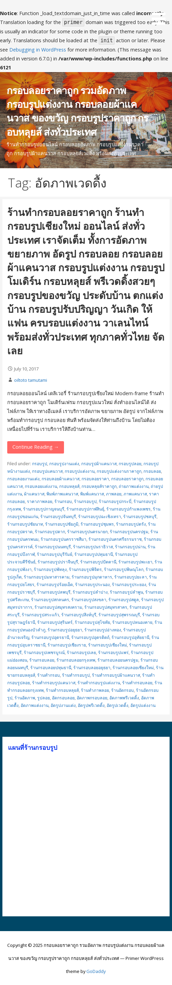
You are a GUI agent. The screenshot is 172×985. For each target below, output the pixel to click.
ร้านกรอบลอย (41, 660)
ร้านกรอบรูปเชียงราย (66, 645)
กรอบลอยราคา (95, 479)
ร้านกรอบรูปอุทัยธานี (130, 637)
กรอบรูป (39, 464)
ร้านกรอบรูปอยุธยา (64, 630)
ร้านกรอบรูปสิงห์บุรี (78, 615)
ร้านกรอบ (63, 501)
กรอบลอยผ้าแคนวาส (60, 479)
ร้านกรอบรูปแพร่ (113, 652)
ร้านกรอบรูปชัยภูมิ (61, 524)
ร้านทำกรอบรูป (76, 675)
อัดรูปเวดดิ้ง (117, 705)
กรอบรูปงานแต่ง (64, 464)
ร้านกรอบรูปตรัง (131, 524)
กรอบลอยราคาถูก (127, 479)
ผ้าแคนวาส (34, 494)
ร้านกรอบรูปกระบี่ (115, 501)
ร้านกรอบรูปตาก (50, 532)
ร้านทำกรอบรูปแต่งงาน (98, 683)
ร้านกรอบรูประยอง (129, 584)
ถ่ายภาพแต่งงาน (134, 486)
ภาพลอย (113, 494)
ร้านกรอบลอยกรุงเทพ (75, 660)
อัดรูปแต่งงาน (142, 705)
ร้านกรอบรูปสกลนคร (50, 600)
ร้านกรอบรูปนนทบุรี (53, 547)
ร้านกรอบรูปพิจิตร (85, 569)
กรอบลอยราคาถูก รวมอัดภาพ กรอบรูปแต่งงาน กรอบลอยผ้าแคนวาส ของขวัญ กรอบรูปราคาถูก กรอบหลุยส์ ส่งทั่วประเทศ (77, 110)
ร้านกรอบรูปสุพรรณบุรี (119, 615)
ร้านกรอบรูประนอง (92, 584)
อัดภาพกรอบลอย (92, 698)
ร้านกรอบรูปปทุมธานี (93, 554)
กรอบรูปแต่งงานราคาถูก (119, 471)
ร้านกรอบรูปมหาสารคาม (46, 577)
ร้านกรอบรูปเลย (81, 652)
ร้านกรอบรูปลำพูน (126, 592)
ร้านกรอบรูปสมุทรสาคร (105, 607)
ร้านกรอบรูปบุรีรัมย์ (54, 554)
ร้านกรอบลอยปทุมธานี (50, 668)
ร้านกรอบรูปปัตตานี (98, 562)
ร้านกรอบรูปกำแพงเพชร (128, 509)
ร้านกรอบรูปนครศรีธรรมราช (115, 539)
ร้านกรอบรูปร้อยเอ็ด (54, 584)
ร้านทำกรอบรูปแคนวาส (53, 683)
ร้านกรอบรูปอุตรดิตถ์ (90, 637)
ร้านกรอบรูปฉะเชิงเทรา (99, 516)
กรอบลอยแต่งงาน (41, 486)
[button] (161, 13)
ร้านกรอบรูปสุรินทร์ (55, 622)
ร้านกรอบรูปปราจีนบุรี (57, 562)
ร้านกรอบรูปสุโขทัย (92, 622)
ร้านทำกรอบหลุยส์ (62, 690)
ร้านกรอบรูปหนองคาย (132, 622)
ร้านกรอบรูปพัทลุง (50, 569)
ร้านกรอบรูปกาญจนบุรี (43, 509)
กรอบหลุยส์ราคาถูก (99, 486)
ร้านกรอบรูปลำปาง (90, 592)
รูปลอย (43, 698)
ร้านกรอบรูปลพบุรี (54, 592)
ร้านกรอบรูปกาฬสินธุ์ (85, 509)
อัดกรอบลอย (63, 698)
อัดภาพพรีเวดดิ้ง (124, 698)
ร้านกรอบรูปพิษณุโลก (123, 569)
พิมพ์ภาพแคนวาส (62, 494)
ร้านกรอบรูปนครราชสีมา (63, 539)
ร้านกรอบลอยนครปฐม (117, 660)
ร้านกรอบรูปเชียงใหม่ (107, 645)
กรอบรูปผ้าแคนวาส (99, 464)
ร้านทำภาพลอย (95, 690)
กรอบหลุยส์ (69, 486)
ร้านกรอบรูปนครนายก (87, 532)
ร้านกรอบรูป (85, 501)
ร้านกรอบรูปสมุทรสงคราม (58, 607)
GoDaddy (96, 971)
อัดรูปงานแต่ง (63, 705)
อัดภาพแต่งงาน (35, 705)
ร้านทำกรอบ (48, 675)
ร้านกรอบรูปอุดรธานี (50, 637)
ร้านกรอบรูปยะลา (130, 577)
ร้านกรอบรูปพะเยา (135, 562)
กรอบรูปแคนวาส (47, 471)
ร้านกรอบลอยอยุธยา (91, 668)
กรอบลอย (152, 471)
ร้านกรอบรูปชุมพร (97, 524)
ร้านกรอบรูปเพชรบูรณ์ (44, 652)
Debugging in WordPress (37, 49)
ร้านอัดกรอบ (122, 690)
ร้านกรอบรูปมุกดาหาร (92, 577)
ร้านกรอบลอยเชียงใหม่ (133, 668)
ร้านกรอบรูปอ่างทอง (102, 630)
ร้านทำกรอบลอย (137, 683)
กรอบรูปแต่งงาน (80, 471)
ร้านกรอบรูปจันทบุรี (58, 516)
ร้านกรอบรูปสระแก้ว (40, 615)
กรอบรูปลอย (130, 464)
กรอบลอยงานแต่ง (23, 479)
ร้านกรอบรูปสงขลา (88, 600)
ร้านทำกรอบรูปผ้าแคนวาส (116, 675)
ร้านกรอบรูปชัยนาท (25, 524)
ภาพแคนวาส (135, 494)
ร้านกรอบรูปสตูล (123, 600)
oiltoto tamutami (30, 380)
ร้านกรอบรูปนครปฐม (129, 532)
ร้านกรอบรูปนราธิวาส (93, 547)
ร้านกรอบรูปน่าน (130, 547)
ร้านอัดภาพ (24, 698)
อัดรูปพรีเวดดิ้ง (91, 705)
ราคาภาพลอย (39, 501)
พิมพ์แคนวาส (92, 494)
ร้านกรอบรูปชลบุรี (140, 516)
